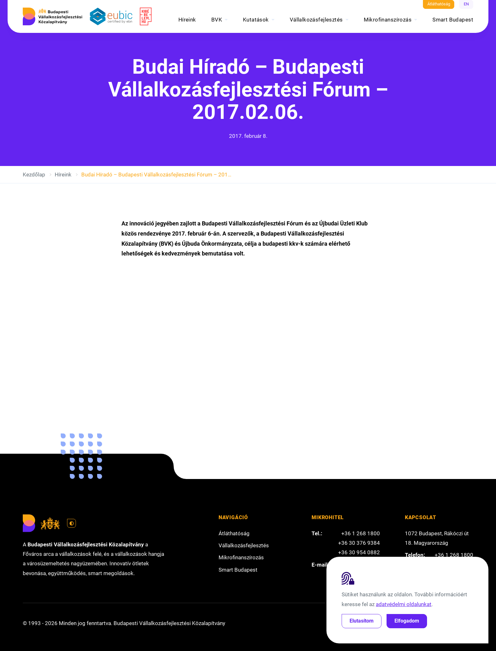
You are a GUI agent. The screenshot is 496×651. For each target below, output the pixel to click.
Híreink (187, 19)
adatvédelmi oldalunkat (403, 604)
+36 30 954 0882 (359, 552)
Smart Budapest (452, 19)
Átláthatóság (438, 4)
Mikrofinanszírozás (388, 19)
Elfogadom (406, 621)
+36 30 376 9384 (359, 543)
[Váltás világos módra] (71, 523)
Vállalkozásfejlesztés (316, 19)
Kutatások (256, 19)
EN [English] (466, 4)
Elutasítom (362, 621)
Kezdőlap (34, 174)
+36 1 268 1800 (360, 533)
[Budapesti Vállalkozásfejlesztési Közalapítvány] (52, 16)
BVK (216, 19)
